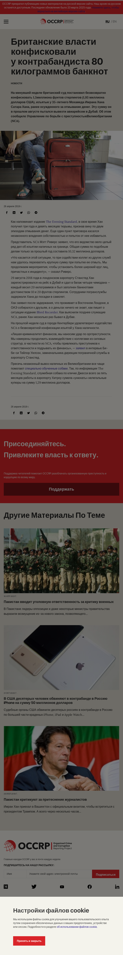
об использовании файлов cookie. (77, 926)
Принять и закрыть (29, 940)
